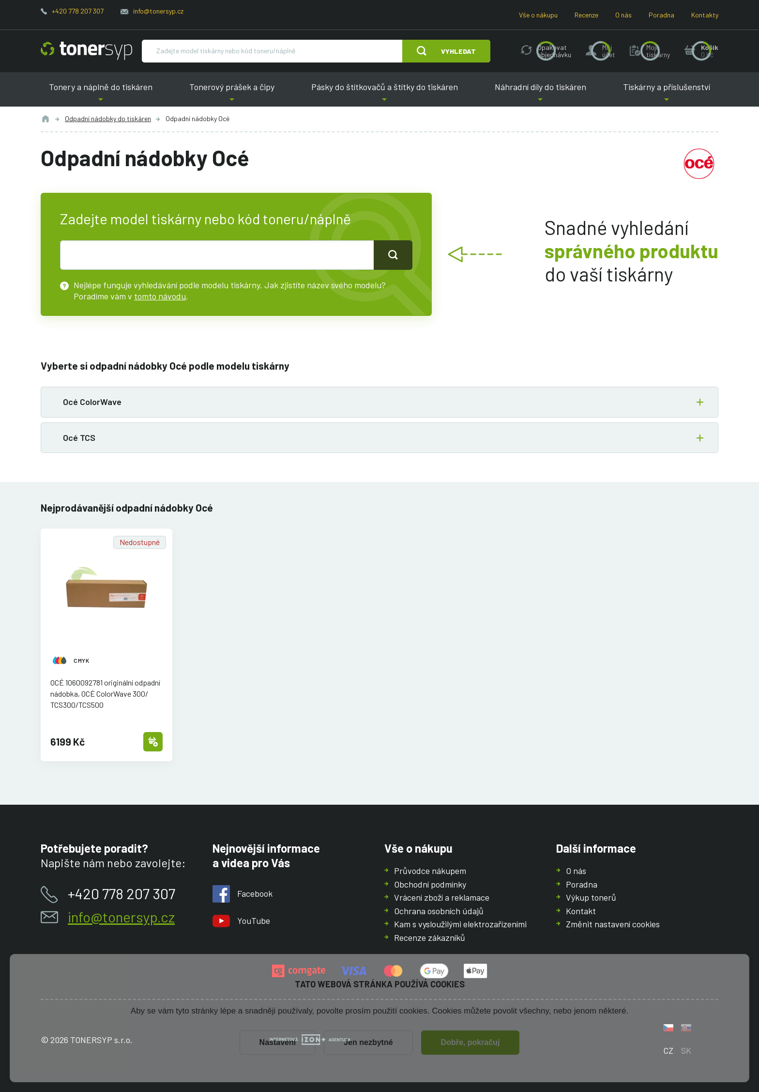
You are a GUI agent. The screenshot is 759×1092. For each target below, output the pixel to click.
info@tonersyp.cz (158, 11)
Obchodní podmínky (430, 884)
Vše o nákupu (538, 15)
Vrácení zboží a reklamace (441, 897)
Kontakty (704, 15)
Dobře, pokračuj (470, 1042)
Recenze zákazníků (429, 937)
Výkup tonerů (591, 897)
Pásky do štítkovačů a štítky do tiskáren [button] (384, 94)
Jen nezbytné (368, 1042)
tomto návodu (160, 295)
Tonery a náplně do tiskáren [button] (101, 94)
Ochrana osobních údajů (439, 910)
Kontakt (581, 910)
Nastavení (277, 1042)
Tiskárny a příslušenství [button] (666, 94)
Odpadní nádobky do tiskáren (108, 118)
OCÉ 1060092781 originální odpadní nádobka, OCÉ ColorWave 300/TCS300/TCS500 (105, 693)
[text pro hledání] (217, 255)
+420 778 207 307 (78, 11)
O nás (623, 15)
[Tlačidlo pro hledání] (393, 255)
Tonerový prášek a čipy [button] (232, 94)
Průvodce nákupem (430, 870)
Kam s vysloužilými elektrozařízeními (460, 924)
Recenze (586, 15)
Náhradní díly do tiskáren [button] (540, 94)
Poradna (661, 15)
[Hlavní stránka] (86, 51)
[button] (379, 402)
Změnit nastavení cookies (613, 924)
